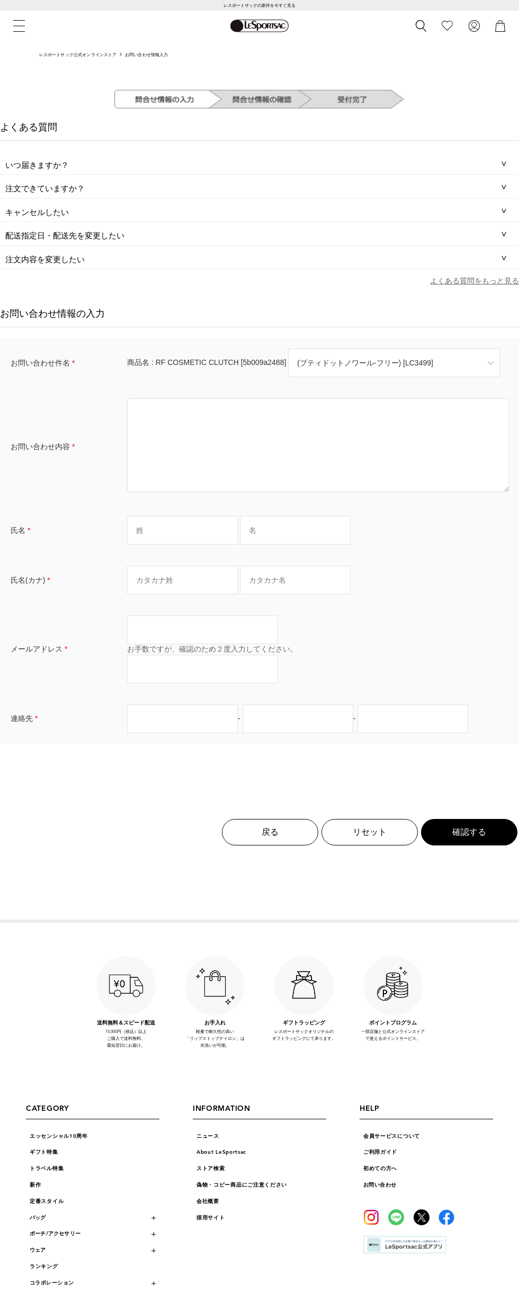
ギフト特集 (44, 1168)
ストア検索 (210, 1184)
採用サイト (210, 1234)
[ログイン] (474, 26)
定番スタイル (47, 1217)
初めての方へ (380, 1184)
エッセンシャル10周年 (59, 1152)
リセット (370, 847)
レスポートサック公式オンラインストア (78, 54)
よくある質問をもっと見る (474, 281)
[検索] (421, 26)
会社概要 (207, 1217)
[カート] (500, 26)
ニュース (207, 1152)
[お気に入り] (447, 26)
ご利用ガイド (380, 1168)
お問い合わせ (380, 1201)
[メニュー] (19, 26)
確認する (469, 847)
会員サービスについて (391, 1152)
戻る (270, 847)
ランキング (44, 1282)
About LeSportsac (221, 1168)
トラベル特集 (47, 1184)
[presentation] (259, 787)
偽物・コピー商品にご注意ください (241, 1201)
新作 (35, 1201)
